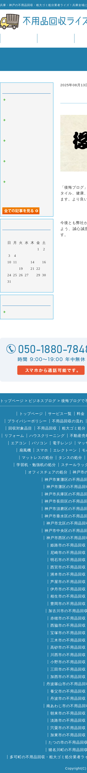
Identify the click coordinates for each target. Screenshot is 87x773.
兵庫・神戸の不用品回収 (27, 312)
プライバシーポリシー (27, 421)
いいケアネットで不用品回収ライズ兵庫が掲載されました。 (27, 147)
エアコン (19, 443)
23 (44, 268)
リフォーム (14, 436)
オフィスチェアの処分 (48, 472)
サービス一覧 (55, 38)
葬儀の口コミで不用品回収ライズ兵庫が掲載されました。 (27, 106)
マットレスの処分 (37, 458)
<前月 (17, 287)
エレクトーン (65, 450)
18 (15, 268)
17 (9, 268)
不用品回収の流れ (68, 421)
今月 (26, 287)
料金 (81, 414)
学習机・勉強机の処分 (36, 465)
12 (21, 262)
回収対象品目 (20, 428)
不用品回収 (47, 428)
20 (27, 268)
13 (27, 262)
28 (33, 275)
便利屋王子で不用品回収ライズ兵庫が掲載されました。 (27, 126)
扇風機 (25, 450)
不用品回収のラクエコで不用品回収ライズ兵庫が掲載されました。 (27, 167)
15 (38, 262)
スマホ (42, 450)
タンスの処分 (70, 458)
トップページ (18, 38)
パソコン (40, 443)
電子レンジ (62, 443)
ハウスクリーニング (47, 436)
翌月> (36, 287)
